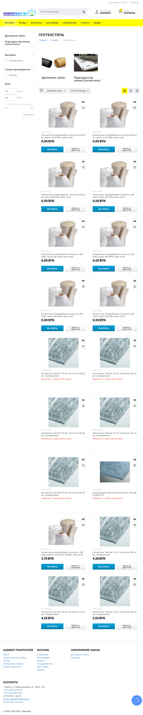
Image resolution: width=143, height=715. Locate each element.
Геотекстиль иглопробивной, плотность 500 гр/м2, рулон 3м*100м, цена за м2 (62, 255)
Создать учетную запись (15, 658)
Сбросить (30, 115)
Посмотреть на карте (13, 702)
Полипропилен (16, 60)
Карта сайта (43, 667)
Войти (6, 654)
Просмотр (83, 101)
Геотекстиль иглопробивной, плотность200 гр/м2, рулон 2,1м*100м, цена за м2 (115, 136)
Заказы (6, 661)
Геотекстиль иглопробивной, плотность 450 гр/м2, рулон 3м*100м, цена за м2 (113, 195)
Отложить (83, 107)
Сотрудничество (45, 664)
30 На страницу (79, 90)
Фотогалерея (43, 658)
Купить (53, 149)
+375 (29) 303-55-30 (12, 690)
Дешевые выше (56, 90)
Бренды (41, 670)
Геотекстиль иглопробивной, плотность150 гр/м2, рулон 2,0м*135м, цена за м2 (63, 136)
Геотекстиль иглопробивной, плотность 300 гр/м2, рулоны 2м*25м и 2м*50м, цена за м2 (62, 553)
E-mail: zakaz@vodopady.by (16, 699)
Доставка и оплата (118, 2)
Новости (41, 661)
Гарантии (75, 658)
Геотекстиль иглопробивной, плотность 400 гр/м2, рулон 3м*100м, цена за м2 (113, 255)
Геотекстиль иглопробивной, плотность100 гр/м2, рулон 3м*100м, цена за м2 (63, 195)
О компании (43, 654)
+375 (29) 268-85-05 (12, 693)
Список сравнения (12, 667)
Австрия (13, 75)
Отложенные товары (13, 664)
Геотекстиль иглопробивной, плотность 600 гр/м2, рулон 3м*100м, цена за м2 (62, 315)
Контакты (134, 2)
